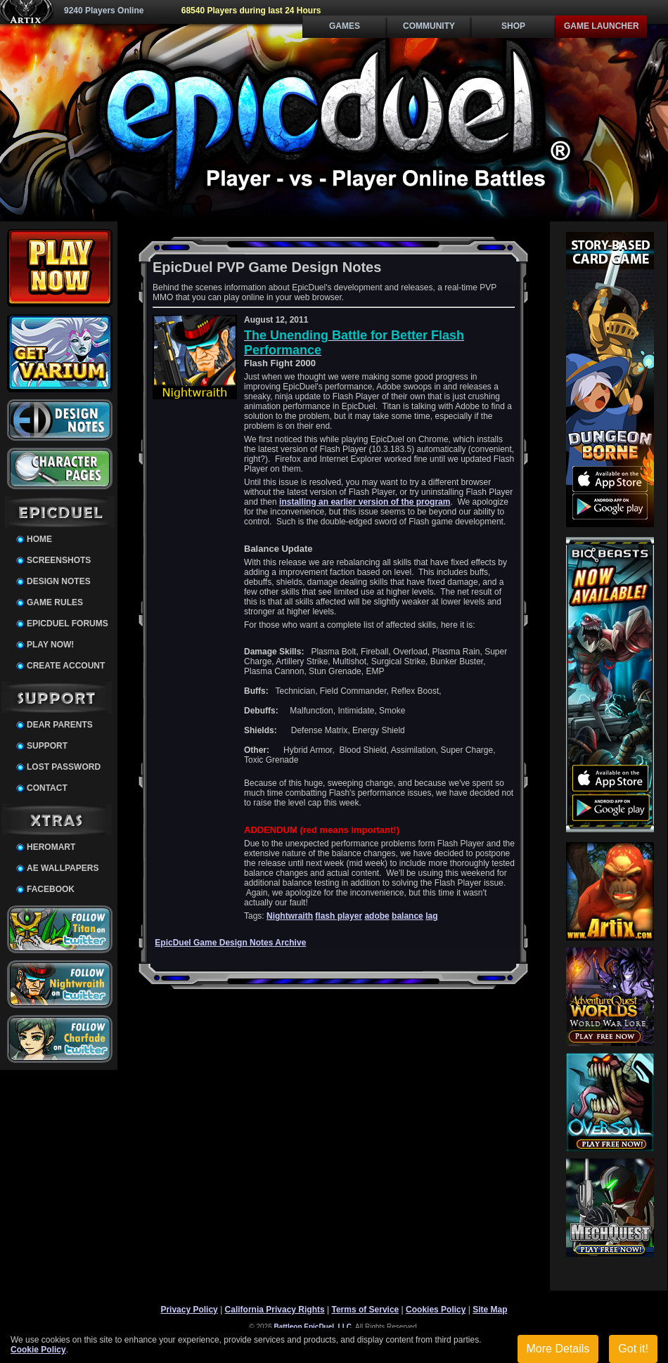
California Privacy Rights (275, 1309)
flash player (338, 916)
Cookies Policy (435, 1309)
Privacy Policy (188, 1309)
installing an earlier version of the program (364, 502)
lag (431, 916)
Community (429, 26)
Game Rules (55, 602)
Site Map (490, 1309)
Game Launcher (601, 26)
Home (39, 539)
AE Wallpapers (62, 868)
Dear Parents (60, 725)
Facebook (51, 889)
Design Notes (59, 581)
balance (407, 916)
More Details (558, 1349)
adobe (376, 916)
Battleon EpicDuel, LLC (313, 1327)
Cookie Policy (38, 1350)
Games (344, 26)
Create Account (66, 666)
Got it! (633, 1349)
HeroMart (51, 847)
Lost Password (64, 767)
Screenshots (59, 560)
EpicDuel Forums (67, 623)
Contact (47, 788)
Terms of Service (365, 1309)
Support (47, 746)
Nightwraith (289, 916)
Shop (513, 26)
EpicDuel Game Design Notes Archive (230, 943)
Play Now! (50, 645)
